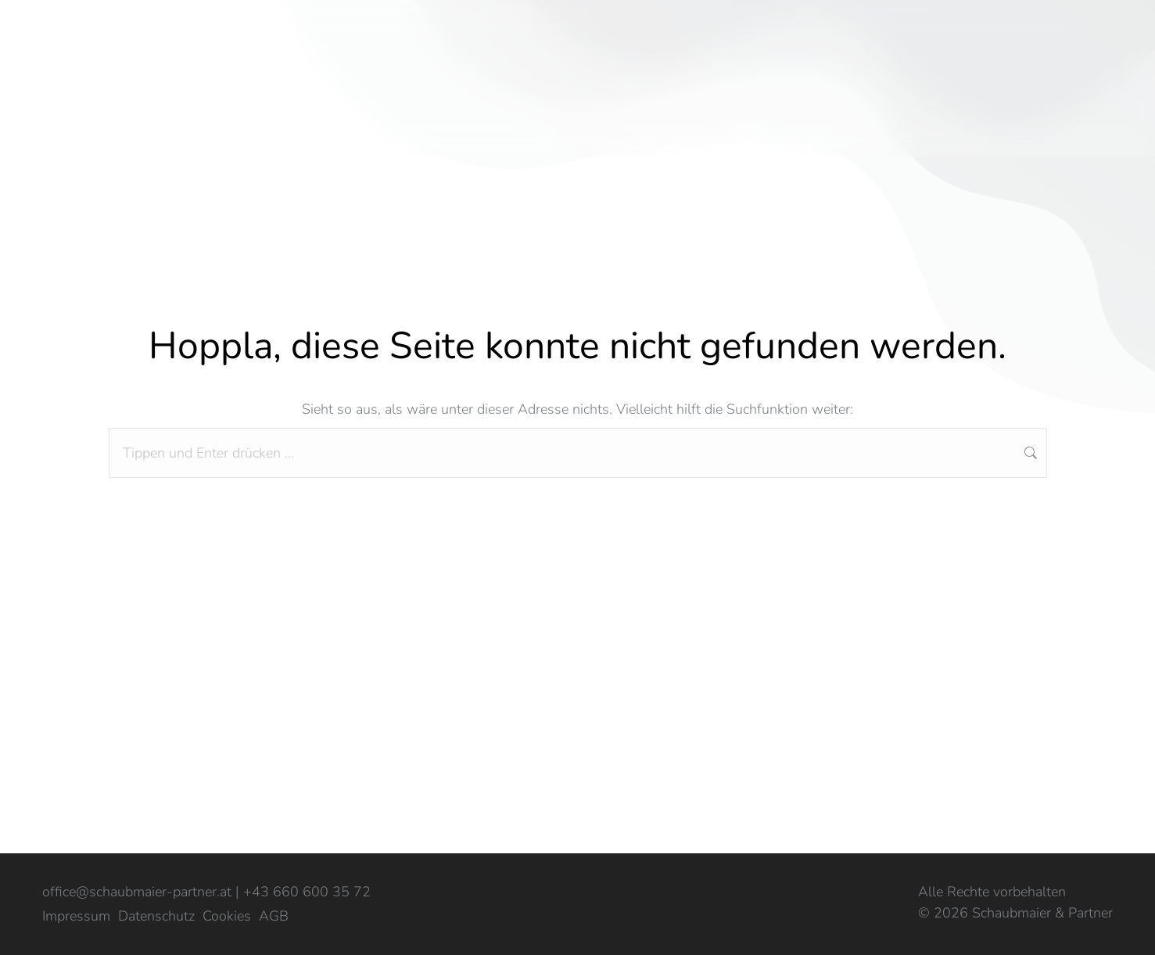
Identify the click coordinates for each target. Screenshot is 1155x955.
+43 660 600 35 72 (307, 891)
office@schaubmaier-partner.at (136, 891)
